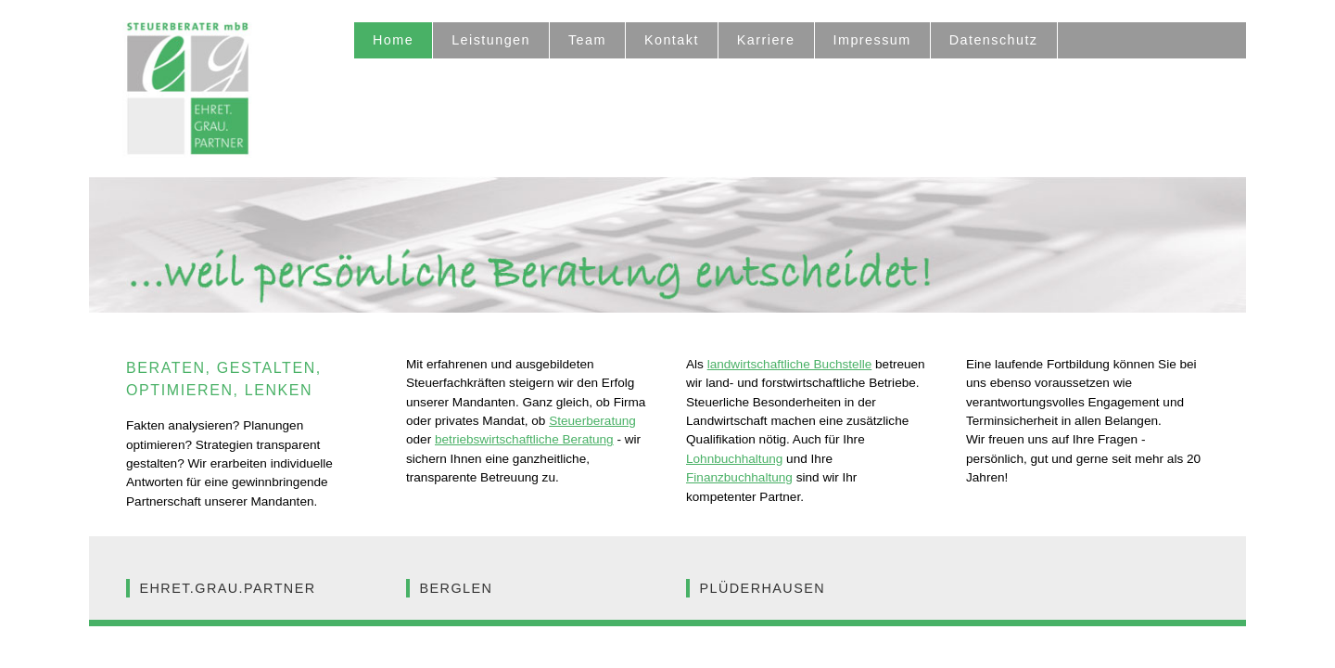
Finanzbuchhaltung (739, 477)
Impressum (872, 39)
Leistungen (490, 39)
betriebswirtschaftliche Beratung (524, 439)
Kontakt (671, 39)
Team (587, 39)
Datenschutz (993, 39)
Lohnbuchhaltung (734, 459)
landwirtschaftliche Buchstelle (789, 364)
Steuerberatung (592, 421)
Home (393, 39)
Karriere (766, 39)
